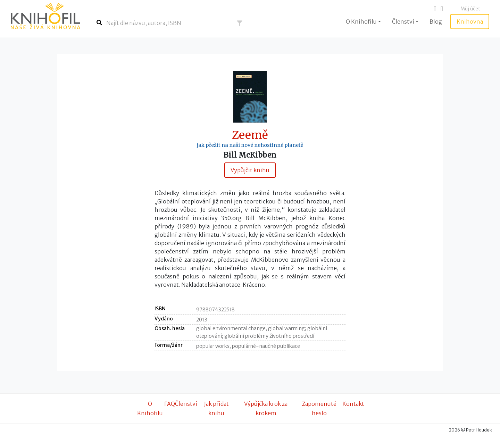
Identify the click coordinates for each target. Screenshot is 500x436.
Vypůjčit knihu (250, 170)
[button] (239, 23)
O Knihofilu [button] (361, 21)
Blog (436, 21)
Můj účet (470, 9)
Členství (186, 403)
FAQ (169, 403)
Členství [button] (403, 21)
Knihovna (470, 21)
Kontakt (353, 403)
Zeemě (250, 135)
